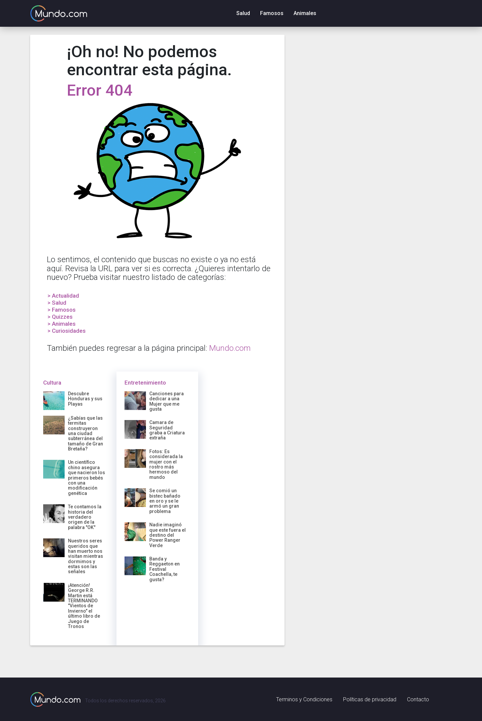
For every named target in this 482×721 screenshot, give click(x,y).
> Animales (62, 323)
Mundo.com (230, 348)
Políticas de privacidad (369, 699)
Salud (243, 13)
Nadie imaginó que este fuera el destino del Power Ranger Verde (167, 535)
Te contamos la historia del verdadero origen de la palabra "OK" (84, 517)
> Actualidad (63, 295)
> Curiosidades (67, 330)
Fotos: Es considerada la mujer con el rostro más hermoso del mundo (166, 464)
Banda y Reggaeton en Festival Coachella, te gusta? (164, 569)
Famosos (272, 13)
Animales (305, 13)
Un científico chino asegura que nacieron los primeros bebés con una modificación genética (86, 477)
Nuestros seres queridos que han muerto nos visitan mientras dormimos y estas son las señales (85, 556)
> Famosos (62, 309)
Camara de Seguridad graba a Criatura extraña (167, 430)
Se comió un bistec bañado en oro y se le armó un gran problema (164, 501)
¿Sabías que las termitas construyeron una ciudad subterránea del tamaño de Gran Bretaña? (85, 433)
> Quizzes (60, 316)
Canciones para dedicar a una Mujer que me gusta (166, 401)
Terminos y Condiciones (304, 699)
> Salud (57, 302)
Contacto (418, 699)
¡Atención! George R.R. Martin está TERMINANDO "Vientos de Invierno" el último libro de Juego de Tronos (84, 606)
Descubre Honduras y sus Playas (85, 399)
